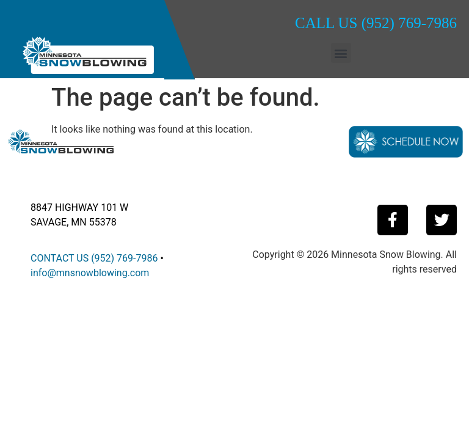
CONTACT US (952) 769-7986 (94, 258)
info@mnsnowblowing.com (90, 273)
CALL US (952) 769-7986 (376, 23)
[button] (341, 53)
